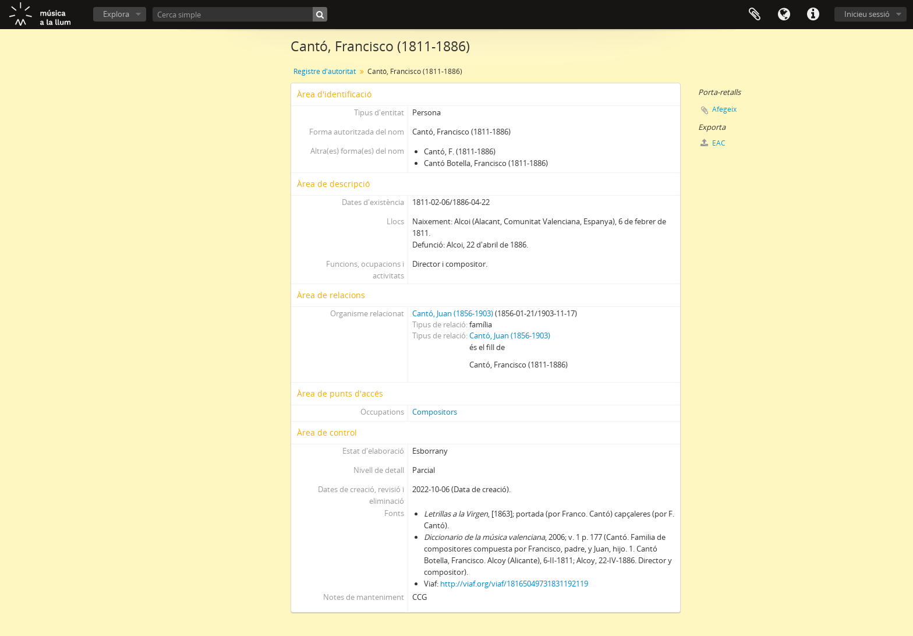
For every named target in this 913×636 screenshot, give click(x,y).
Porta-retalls (754, 14)
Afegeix (724, 109)
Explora (116, 14)
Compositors (434, 412)
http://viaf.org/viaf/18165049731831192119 (514, 583)
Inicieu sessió (867, 14)
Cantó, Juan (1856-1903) (452, 313)
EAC (713, 143)
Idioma (783, 14)
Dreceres (812, 14)
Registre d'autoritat (324, 71)
